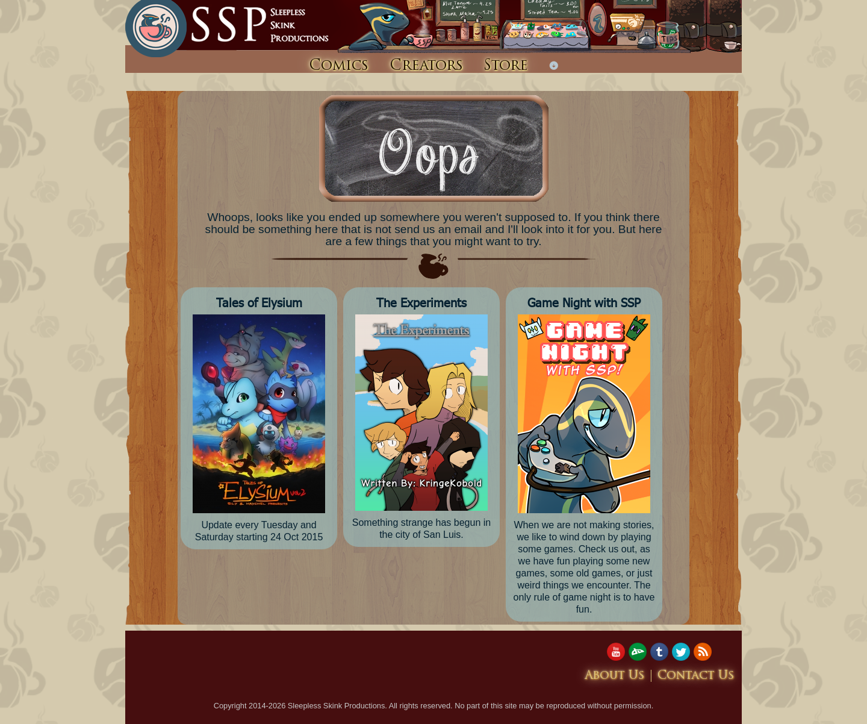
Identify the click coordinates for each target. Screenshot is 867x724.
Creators (426, 66)
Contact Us (696, 676)
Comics (338, 66)
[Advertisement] (344, 670)
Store (505, 66)
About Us (615, 676)
